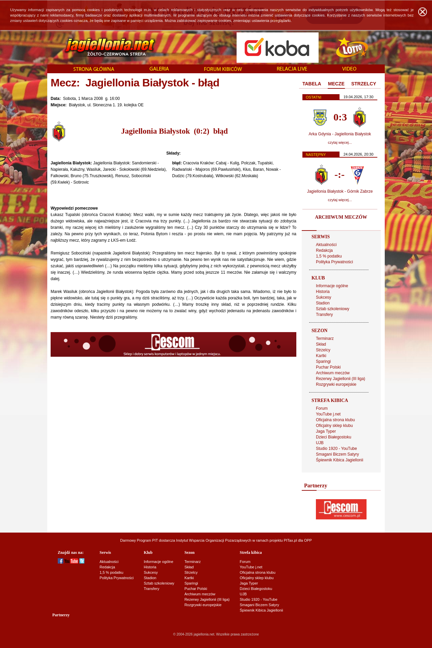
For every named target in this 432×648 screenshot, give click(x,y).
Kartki (321, 355)
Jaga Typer (326, 431)
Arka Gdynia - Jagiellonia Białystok (340, 134)
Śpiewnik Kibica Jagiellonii (339, 460)
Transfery (324, 314)
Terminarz (325, 338)
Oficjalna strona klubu (335, 419)
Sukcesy (323, 297)
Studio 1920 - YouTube (336, 448)
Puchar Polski (328, 367)
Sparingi (323, 361)
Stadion (323, 303)
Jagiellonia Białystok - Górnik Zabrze (340, 191)
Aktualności (326, 244)
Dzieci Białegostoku (333, 437)
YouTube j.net (328, 414)
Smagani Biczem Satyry (337, 454)
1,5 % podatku (329, 256)
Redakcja (324, 250)
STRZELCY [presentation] (363, 83)
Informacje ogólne (332, 286)
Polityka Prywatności (334, 262)
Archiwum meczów (333, 373)
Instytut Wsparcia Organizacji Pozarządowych (213, 540)
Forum (322, 408)
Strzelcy (323, 350)
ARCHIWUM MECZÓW (341, 217)
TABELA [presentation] (311, 83)
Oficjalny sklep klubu (334, 425)
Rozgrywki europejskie (336, 384)
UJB (320, 442)
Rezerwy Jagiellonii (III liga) (340, 378)
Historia (323, 291)
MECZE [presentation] (336, 83)
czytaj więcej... (340, 142)
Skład (321, 344)
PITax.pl (290, 540)
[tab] (312, 84)
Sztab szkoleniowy (332, 308)
